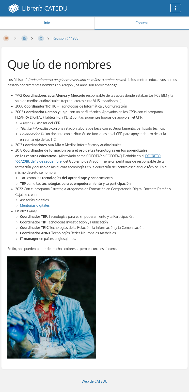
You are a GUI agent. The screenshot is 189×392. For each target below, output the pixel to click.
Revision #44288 (65, 38)
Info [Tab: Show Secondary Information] (47, 23)
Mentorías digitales (34, 205)
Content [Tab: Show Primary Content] (142, 23)
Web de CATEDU (95, 381)
